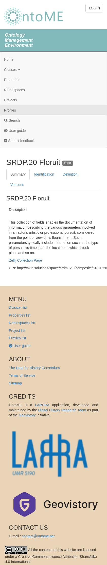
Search (12, 120)
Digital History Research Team (62, 410)
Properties (12, 80)
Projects (10, 100)
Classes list (18, 308)
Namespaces (14, 90)
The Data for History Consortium (34, 368)
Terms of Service (22, 375)
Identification (44, 174)
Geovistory (27, 415)
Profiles (10, 110)
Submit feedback (19, 141)
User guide (15, 131)
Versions (17, 185)
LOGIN (94, 8)
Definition (70, 174)
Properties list (19, 315)
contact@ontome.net (38, 536)
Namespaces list (22, 323)
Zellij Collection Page (25, 260)
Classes (12, 70)
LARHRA (42, 405)
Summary (18, 174)
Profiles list (17, 338)
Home (8, 59)
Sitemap (15, 383)
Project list (17, 330)
